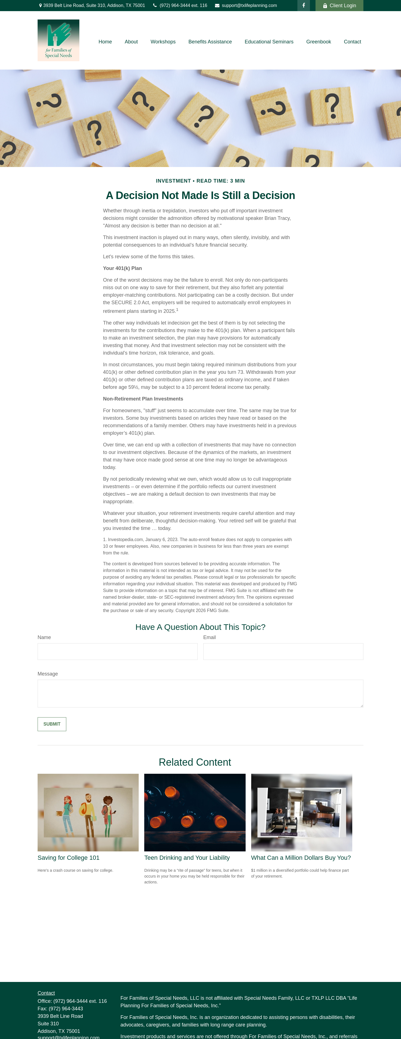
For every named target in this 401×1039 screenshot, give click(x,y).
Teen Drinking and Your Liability (187, 857)
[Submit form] (52, 724)
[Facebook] (303, 5)
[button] (105, 41)
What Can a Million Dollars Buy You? (301, 857)
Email (209, 637)
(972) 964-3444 (171, 5)
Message (48, 674)
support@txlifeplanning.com (245, 5)
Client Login (339, 5)
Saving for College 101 (69, 857)
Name (44, 637)
